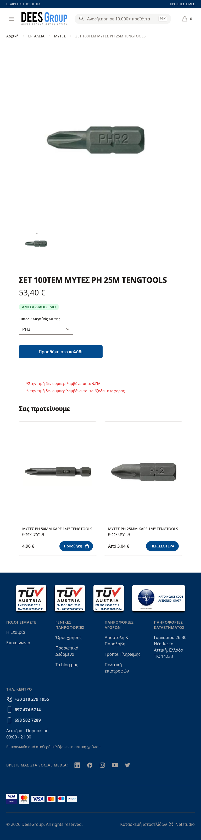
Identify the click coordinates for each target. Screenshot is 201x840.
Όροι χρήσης (68, 637)
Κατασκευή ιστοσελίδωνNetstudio (157, 824)
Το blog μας (66, 665)
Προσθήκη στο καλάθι (61, 352)
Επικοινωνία (18, 643)
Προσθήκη (77, 546)
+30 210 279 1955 (32, 699)
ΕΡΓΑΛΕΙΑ (36, 35)
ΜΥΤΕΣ (60, 35)
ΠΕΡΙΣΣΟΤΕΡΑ (162, 546)
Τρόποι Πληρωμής (122, 654)
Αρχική (12, 35)
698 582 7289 (28, 720)
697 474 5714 (28, 710)
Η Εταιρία (15, 632)
